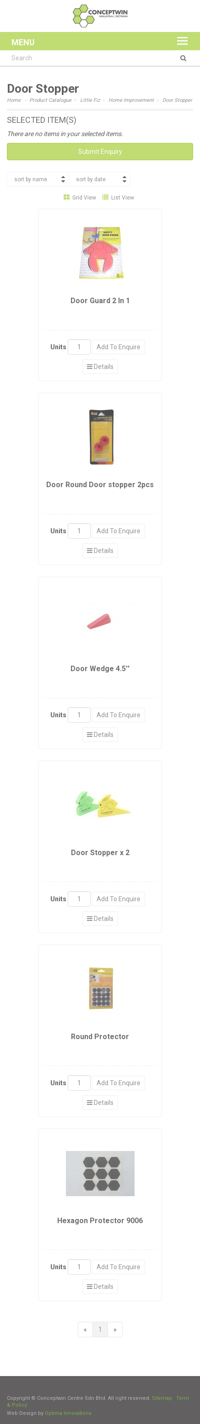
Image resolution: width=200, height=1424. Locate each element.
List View (118, 197)
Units (58, 347)
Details (100, 366)
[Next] (115, 1329)
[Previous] (85, 1329)
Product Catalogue (50, 100)
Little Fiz (90, 100)
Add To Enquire (119, 347)
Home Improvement (131, 100)
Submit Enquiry (100, 151)
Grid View (80, 197)
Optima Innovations (68, 1413)
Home (14, 100)
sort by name (30, 179)
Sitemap (162, 1398)
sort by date (91, 179)
